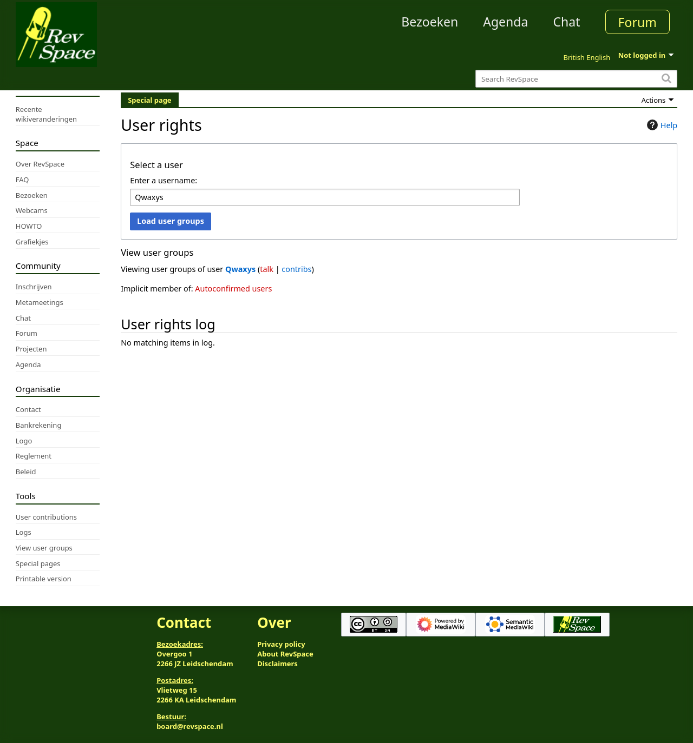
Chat (566, 21)
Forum (637, 22)
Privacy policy (281, 644)
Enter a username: (163, 180)
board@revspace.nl (189, 726)
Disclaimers (277, 663)
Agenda (505, 21)
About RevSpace (285, 654)
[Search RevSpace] (576, 79)
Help (660, 125)
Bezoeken (429, 21)
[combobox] (325, 198)
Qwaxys (240, 269)
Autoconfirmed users (233, 288)
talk (266, 269)
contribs (296, 269)
